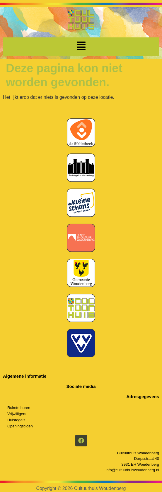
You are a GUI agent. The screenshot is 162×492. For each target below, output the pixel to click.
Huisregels (16, 420)
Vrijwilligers (16, 414)
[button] (81, 46)
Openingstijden (20, 426)
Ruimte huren (18, 407)
